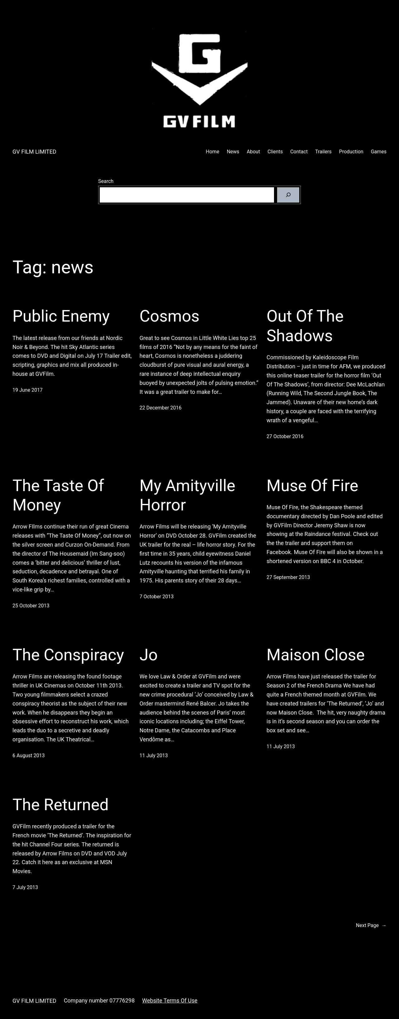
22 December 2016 (161, 408)
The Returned (60, 804)
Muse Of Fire (312, 485)
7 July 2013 (25, 887)
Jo (149, 654)
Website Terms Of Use (169, 1000)
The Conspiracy (68, 654)
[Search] (288, 195)
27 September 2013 (288, 577)
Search (105, 181)
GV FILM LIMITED (34, 151)
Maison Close (316, 654)
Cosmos (170, 316)
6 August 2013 (28, 755)
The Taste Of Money (58, 495)
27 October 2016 (285, 436)
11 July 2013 (154, 755)
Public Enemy (61, 316)
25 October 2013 (30, 606)
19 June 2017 (27, 390)
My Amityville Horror (187, 495)
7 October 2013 (157, 597)
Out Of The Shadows (305, 326)
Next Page (371, 925)
